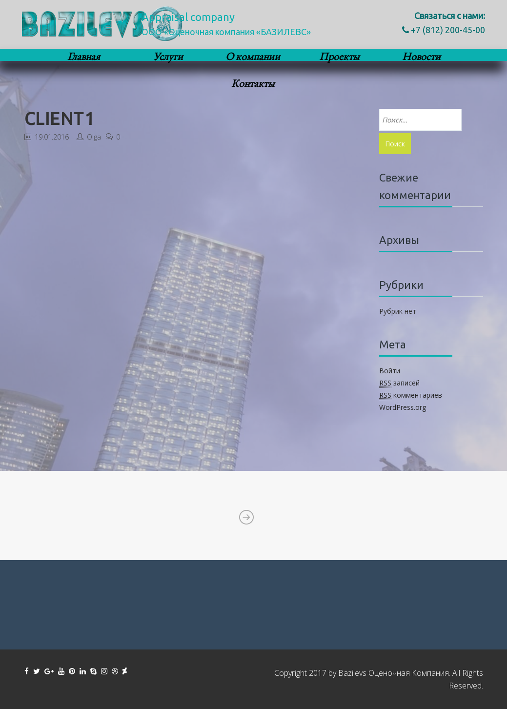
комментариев (410, 395)
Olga (94, 137)
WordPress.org (402, 407)
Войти (389, 370)
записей (399, 383)
